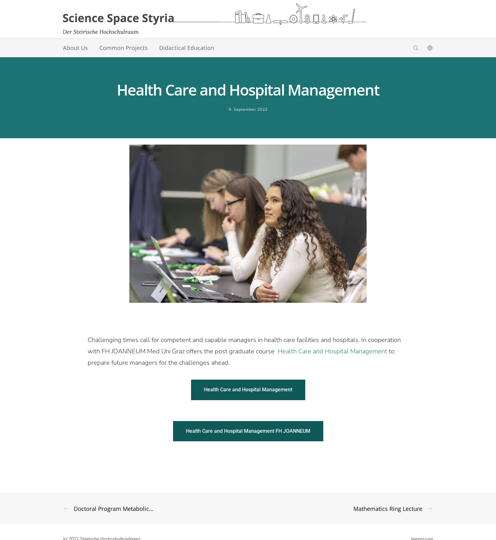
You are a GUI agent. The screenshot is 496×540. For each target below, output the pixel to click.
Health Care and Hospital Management (332, 351)
